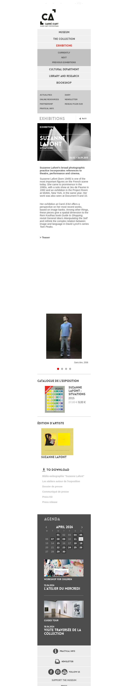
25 (75, 547)
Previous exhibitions (64, 62)
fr (79, 3)
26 (80, 547)
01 (58, 534)
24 (69, 547)
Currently (64, 53)
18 (75, 543)
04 (75, 534)
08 (58, 539)
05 (80, 534)
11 (75, 539)
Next (64, 57)
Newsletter (67, 661)
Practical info (57, 3)
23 (63, 547)
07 (52, 539)
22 (58, 547)
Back (84, 118)
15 (58, 543)
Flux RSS (64, 3)
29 (58, 551)
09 (63, 539)
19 (80, 543)
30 (63, 551)
